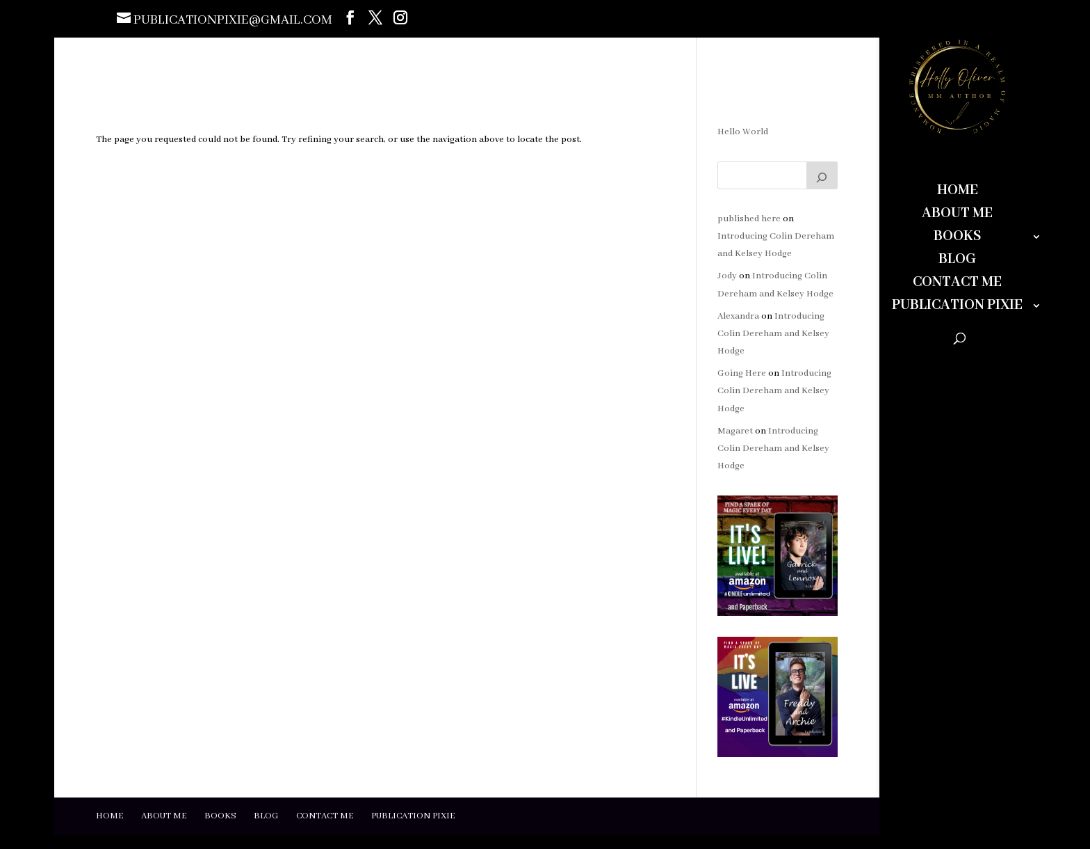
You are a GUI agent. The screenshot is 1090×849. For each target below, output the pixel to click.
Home (957, 192)
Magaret (735, 431)
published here (749, 219)
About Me (957, 215)
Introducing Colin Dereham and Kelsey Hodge (773, 333)
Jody (727, 276)
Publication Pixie (957, 307)
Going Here (741, 373)
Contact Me (957, 284)
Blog (957, 261)
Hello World (742, 132)
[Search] (822, 175)
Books (958, 238)
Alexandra (738, 316)
